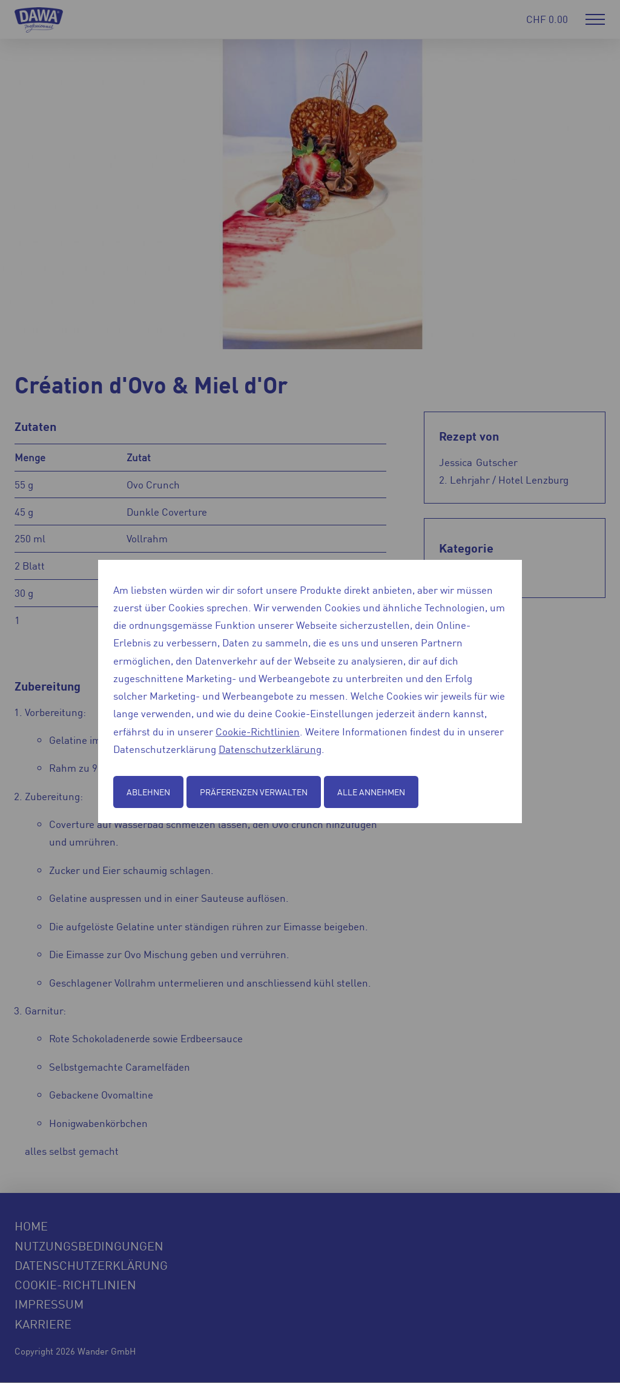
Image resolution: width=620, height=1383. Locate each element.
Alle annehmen (371, 792)
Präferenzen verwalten (254, 792)
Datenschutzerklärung (270, 748)
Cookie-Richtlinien (258, 731)
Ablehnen (148, 792)
